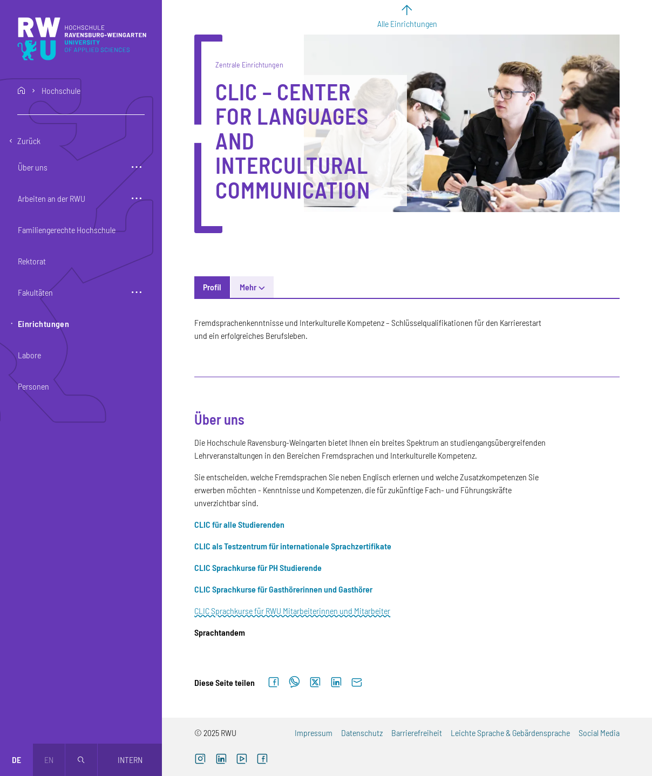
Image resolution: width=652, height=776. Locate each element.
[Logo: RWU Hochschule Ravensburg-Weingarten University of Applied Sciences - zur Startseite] (81, 38)
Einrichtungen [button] (43, 323)
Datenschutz (362, 732)
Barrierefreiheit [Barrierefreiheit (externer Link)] (416, 732)
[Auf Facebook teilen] (274, 682)
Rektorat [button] (32, 261)
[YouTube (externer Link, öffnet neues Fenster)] (242, 759)
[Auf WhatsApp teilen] (294, 682)
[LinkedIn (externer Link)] (221, 759)
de (16, 759)
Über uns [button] (32, 167)
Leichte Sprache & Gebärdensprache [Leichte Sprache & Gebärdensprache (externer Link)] (510, 732)
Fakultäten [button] (35, 292)
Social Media (599, 732)
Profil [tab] (212, 287)
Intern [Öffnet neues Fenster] (130, 759)
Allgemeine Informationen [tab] (322, 287)
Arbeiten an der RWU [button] (51, 198)
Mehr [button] (586, 287)
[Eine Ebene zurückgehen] (81, 140)
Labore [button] (29, 355)
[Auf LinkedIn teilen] (336, 682)
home (21, 90)
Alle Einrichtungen (407, 23)
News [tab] (249, 287)
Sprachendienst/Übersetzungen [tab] (440, 287)
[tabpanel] (407, 477)
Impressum (313, 732)
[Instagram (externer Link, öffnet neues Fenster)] (200, 759)
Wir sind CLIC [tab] (537, 287)
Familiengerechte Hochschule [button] (67, 229)
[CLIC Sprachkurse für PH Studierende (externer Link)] (258, 567)
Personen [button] (33, 386)
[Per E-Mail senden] (357, 682)
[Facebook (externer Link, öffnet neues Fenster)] (262, 759)
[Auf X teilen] (315, 682)
